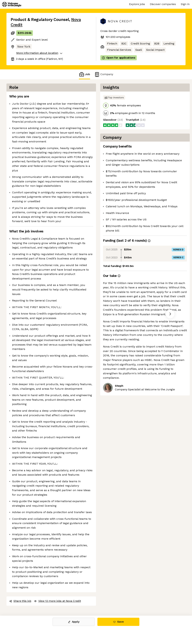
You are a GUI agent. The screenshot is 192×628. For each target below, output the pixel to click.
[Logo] (11, 4)
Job (84, 74)
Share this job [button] (20, 601)
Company (103, 74)
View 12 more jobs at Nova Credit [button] (57, 601)
